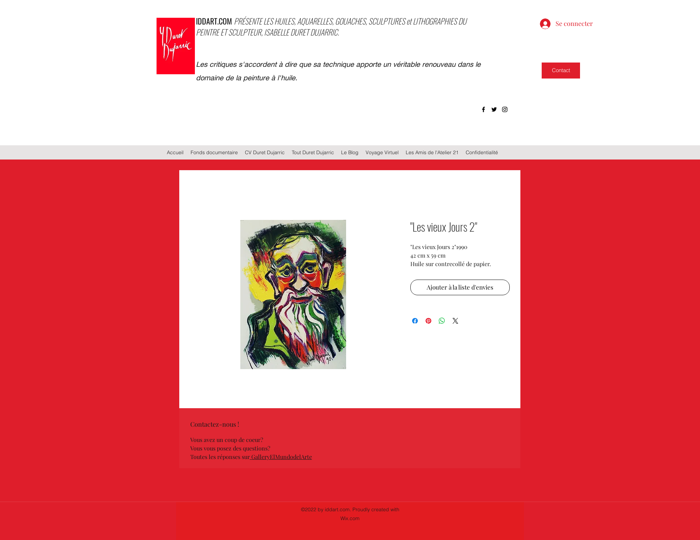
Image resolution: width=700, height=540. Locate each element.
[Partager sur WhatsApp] (442, 321)
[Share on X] (455, 321)
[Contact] (561, 71)
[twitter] (494, 109)
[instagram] (504, 109)
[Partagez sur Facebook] (415, 321)
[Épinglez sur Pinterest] (428, 321)
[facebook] (483, 109)
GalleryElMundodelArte (281, 456)
